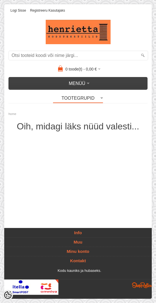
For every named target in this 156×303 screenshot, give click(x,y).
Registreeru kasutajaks (47, 10)
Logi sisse (18, 10)
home (12, 114)
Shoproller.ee (142, 285)
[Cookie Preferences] (8, 295)
